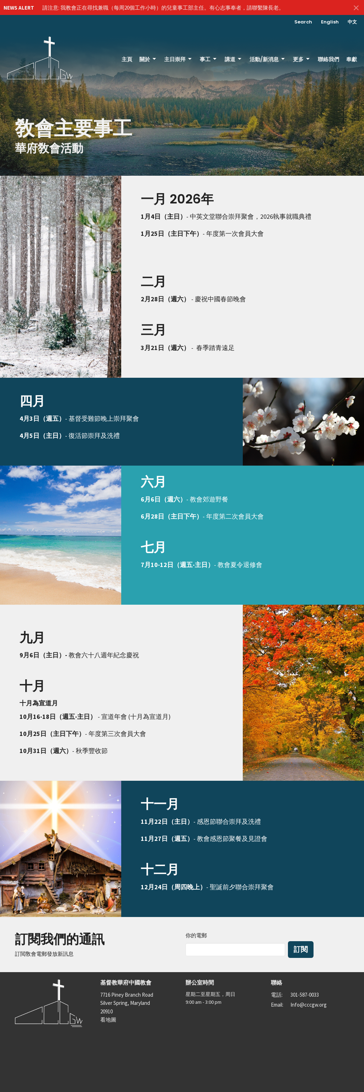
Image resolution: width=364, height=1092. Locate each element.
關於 (148, 59)
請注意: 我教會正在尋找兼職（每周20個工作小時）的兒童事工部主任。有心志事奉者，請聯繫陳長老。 (163, 7)
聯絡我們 (328, 59)
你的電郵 (196, 935)
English (330, 21)
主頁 (127, 59)
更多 (302, 59)
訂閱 (301, 949)
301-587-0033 (304, 994)
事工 (209, 59)
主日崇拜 (178, 59)
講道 (233, 59)
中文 (352, 21)
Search (303, 21)
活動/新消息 (268, 59)
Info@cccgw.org (308, 1004)
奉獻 (351, 59)
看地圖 (108, 1019)
